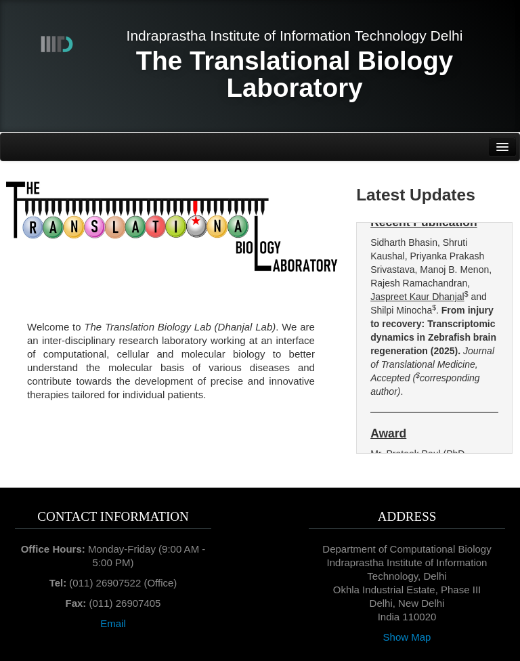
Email (113, 623)
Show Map (407, 637)
